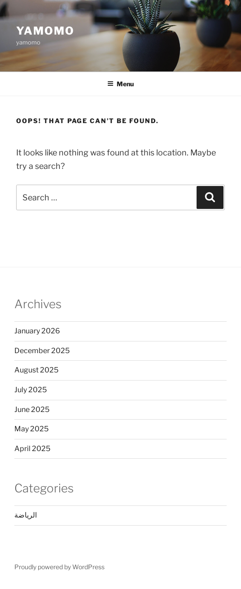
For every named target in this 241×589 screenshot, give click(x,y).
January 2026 (37, 331)
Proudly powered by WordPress (59, 567)
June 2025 (31, 409)
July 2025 (30, 389)
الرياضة (25, 515)
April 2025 (32, 448)
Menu (120, 84)
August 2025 (36, 370)
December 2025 (42, 350)
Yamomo (45, 30)
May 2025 (31, 429)
